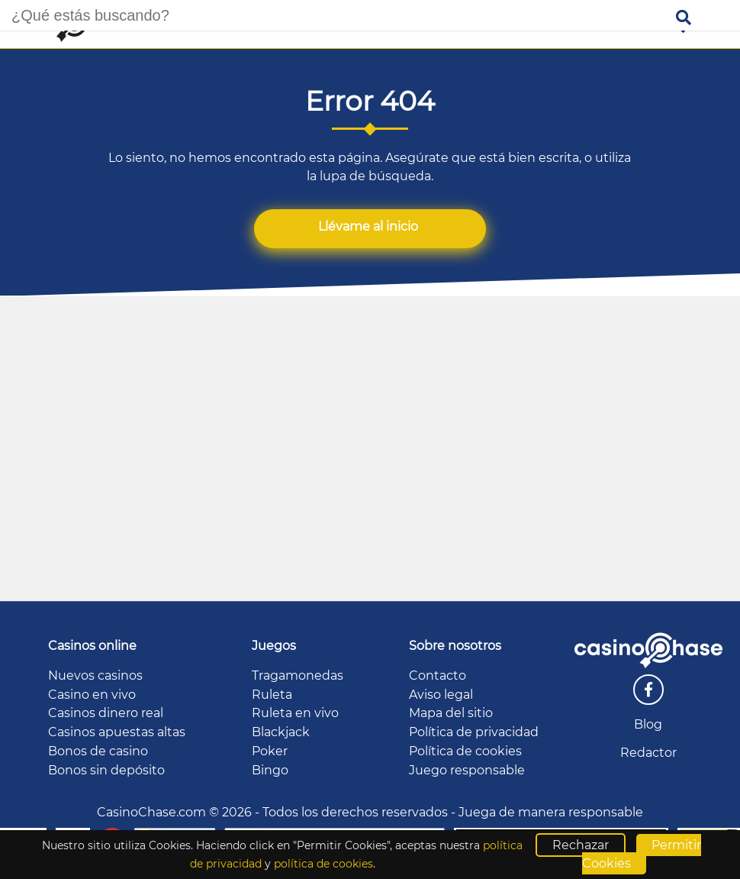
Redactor (648, 752)
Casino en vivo (92, 694)
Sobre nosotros (455, 645)
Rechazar (580, 845)
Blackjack (281, 732)
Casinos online (92, 645)
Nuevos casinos (95, 675)
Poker (270, 751)
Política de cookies (465, 751)
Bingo (270, 770)
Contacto (437, 675)
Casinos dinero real (105, 713)
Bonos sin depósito (106, 770)
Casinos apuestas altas (116, 732)
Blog (648, 724)
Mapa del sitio (451, 713)
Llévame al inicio (369, 226)
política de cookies (323, 864)
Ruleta (272, 694)
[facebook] (648, 689)
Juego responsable (467, 770)
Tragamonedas (297, 675)
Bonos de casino (98, 751)
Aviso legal (441, 694)
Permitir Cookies (641, 854)
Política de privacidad (474, 732)
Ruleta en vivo (295, 713)
